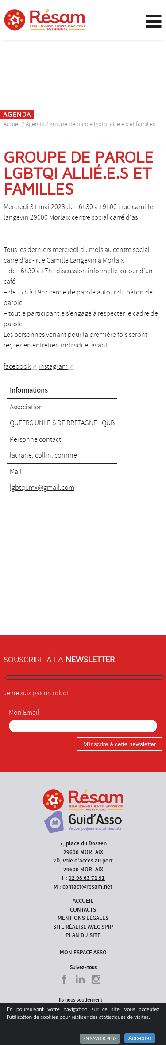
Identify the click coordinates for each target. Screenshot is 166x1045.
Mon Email (24, 712)
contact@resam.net (87, 886)
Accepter (139, 1038)
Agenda (35, 124)
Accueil (12, 124)
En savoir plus (99, 1038)
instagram (53, 366)
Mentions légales (83, 918)
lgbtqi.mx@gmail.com (42, 487)
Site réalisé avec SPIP (83, 927)
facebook (17, 366)
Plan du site (83, 935)
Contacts (83, 909)
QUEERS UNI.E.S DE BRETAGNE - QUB (62, 423)
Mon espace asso (83, 952)
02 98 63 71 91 (87, 877)
